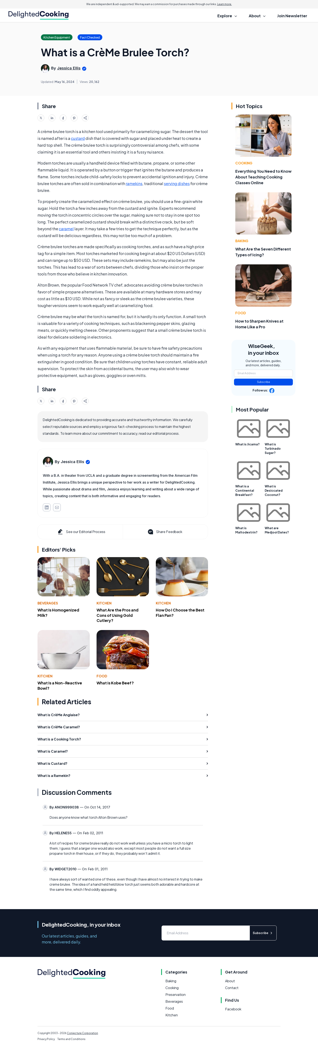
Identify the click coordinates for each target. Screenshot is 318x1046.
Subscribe (263, 382)
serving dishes (177, 183)
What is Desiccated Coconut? (274, 490)
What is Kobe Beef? (115, 682)
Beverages (48, 603)
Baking (241, 241)
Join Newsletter (292, 15)
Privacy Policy (46, 1039)
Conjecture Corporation (82, 1033)
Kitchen (104, 603)
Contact (231, 987)
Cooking (243, 163)
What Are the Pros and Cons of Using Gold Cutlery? (118, 615)
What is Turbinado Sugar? (273, 448)
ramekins (134, 183)
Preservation (175, 994)
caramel (66, 228)
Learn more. (224, 4)
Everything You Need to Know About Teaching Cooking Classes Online (263, 177)
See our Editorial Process (81, 531)
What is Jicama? (247, 444)
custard (78, 138)
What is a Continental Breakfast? (244, 490)
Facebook (233, 1009)
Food (102, 676)
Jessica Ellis (69, 68)
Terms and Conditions (71, 1039)
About (230, 981)
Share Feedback (164, 531)
